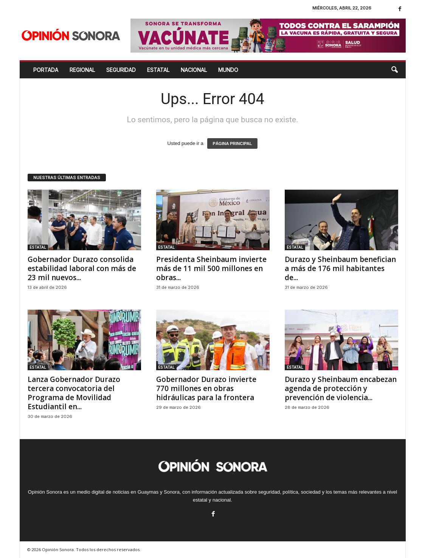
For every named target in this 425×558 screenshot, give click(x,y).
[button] (394, 70)
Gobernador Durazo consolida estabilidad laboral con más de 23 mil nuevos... (82, 268)
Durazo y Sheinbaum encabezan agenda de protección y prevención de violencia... (341, 388)
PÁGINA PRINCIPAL (232, 143)
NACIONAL (194, 70)
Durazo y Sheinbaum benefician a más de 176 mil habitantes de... (340, 268)
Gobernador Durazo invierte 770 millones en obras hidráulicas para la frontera (206, 388)
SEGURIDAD (121, 70)
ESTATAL (158, 70)
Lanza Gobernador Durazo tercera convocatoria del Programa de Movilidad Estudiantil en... (74, 392)
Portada (45, 70)
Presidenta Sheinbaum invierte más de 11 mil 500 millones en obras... (211, 268)
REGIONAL (82, 70)
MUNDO (228, 70)
